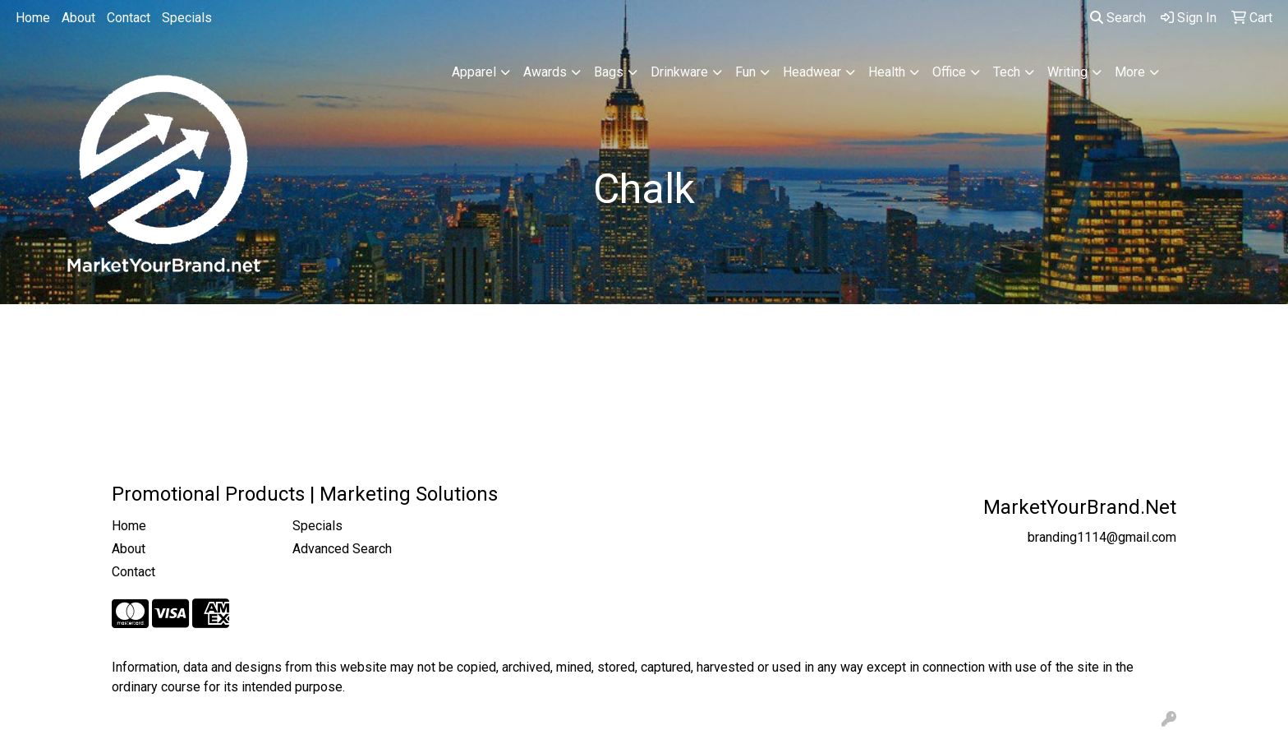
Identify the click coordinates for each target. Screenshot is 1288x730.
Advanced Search (342, 549)
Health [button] (886, 72)
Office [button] (949, 72)
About (78, 17)
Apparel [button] (474, 72)
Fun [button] (745, 72)
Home (33, 17)
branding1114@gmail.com (1102, 537)
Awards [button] (545, 72)
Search (1118, 17)
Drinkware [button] (679, 72)
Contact (128, 17)
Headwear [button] (812, 72)
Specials (187, 17)
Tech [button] (1006, 72)
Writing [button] (1067, 72)
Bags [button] (608, 72)
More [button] (1130, 72)
